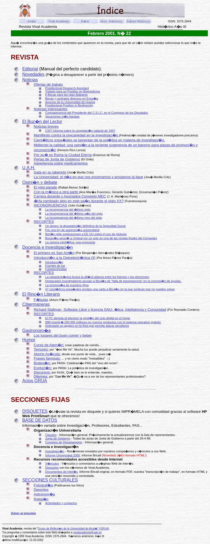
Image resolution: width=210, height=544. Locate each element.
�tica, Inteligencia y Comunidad (140, 309)
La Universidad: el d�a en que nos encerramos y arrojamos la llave (88, 177)
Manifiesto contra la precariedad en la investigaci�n (76, 135)
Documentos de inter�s (61, 471)
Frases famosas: (47, 358)
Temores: (41, 349)
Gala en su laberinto (50, 172)
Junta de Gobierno (57, 438)
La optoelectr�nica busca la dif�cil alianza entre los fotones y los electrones (97, 277)
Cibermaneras (36, 304)
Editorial (30, 69)
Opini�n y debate (39, 182)
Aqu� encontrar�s (24, 42)
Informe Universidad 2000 (62, 455)
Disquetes (52, 467)
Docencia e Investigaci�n (47, 247)
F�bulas (41, 300)
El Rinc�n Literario (41, 294)
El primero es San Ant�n (54, 253)
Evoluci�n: (43, 368)
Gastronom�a (36, 330)
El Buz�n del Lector (42, 121)
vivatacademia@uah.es (87, 532)
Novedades (33, 74)
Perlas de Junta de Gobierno (57, 159)
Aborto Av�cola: (47, 354)
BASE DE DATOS (39, 420)
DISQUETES (35, 411)
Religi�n (41, 499)
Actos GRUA (34, 380)
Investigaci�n (54, 451)
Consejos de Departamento (63, 442)
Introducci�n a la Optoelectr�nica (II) (65, 258)
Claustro (51, 435)
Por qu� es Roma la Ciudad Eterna (63, 155)
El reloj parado (45, 187)
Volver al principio (23, 513)
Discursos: (42, 372)
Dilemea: (41, 376)
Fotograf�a (43, 485)
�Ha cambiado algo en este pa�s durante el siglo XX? (79, 201)
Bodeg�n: (42, 363)
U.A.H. (28, 167)
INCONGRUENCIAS (50, 205)
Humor (29, 339)
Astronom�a (44, 494)
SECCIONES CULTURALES (50, 480)
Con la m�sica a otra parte (56, 192)
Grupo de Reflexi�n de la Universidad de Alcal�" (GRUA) (73, 528)
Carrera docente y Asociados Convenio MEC (70, 196)
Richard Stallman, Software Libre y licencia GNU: (74, 309)
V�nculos (52, 463)
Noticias (30, 79)
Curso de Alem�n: (49, 345)
